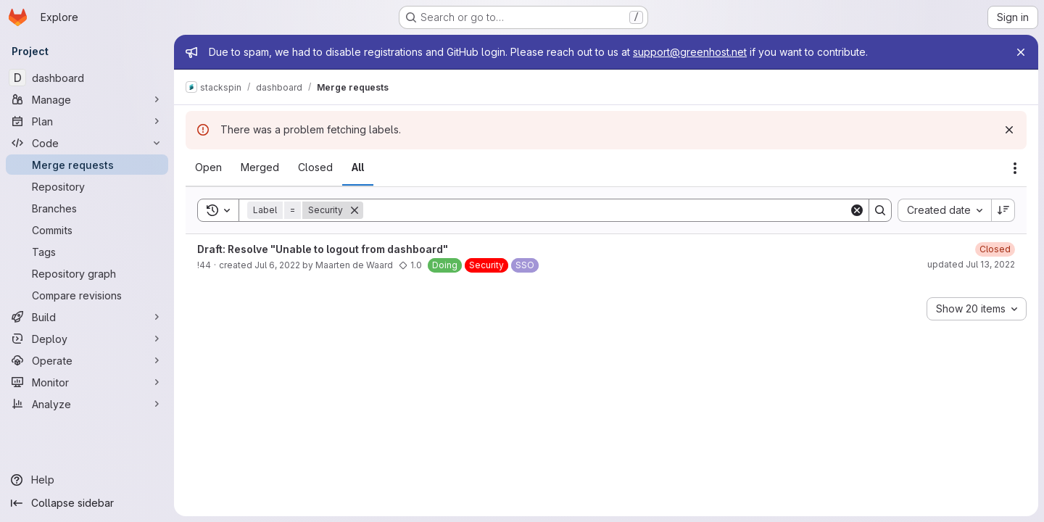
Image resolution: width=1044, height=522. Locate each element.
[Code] (87, 143)
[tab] (208, 167)
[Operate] (87, 360)
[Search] (606, 210)
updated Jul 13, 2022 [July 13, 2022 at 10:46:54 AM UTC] (971, 264)
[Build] (87, 317)
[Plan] (87, 121)
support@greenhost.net (690, 52)
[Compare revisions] (87, 295)
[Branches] (87, 208)
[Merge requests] (87, 164)
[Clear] (857, 210)
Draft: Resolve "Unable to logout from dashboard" (322, 249)
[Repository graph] (87, 273)
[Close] (1021, 52)
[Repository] (87, 186)
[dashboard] (87, 77)
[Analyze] (87, 404)
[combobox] (944, 210)
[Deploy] (87, 338)
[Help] (87, 480)
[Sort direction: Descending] (1003, 210)
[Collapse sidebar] (87, 503)
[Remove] (354, 210)
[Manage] (87, 99)
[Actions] (1015, 168)
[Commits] (87, 230)
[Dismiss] (1009, 129)
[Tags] (87, 251)
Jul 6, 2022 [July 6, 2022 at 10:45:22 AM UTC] (277, 265)
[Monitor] (87, 382)
